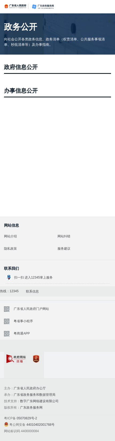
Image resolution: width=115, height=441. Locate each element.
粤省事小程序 (23, 321)
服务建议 (63, 248)
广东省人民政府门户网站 (31, 309)
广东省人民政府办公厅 (30, 388)
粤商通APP (22, 333)
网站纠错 (63, 236)
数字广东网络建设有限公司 (39, 401)
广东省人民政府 (15, 6)
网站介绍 (10, 236)
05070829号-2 (27, 418)
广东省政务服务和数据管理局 (34, 395)
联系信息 (32, 291)
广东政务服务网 (42, 6)
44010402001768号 (40, 425)
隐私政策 (10, 248)
